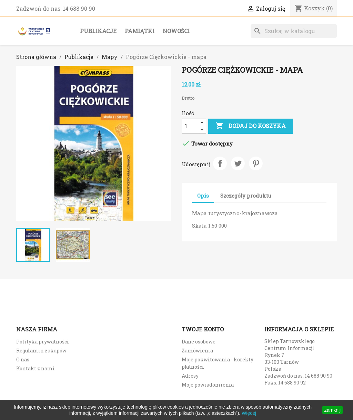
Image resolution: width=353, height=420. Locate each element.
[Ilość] (190, 126)
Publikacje (98, 30)
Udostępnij (220, 163)
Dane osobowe (198, 341)
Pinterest (256, 163)
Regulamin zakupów (41, 350)
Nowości (176, 30)
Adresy (190, 375)
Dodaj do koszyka (250, 126)
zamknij (332, 410)
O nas (22, 359)
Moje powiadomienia (208, 384)
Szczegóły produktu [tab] (245, 195)
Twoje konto (203, 329)
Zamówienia (197, 350)
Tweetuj (238, 163)
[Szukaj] (294, 31)
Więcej (249, 413)
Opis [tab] (203, 195)
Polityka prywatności (42, 341)
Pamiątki (139, 30)
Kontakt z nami (35, 368)
